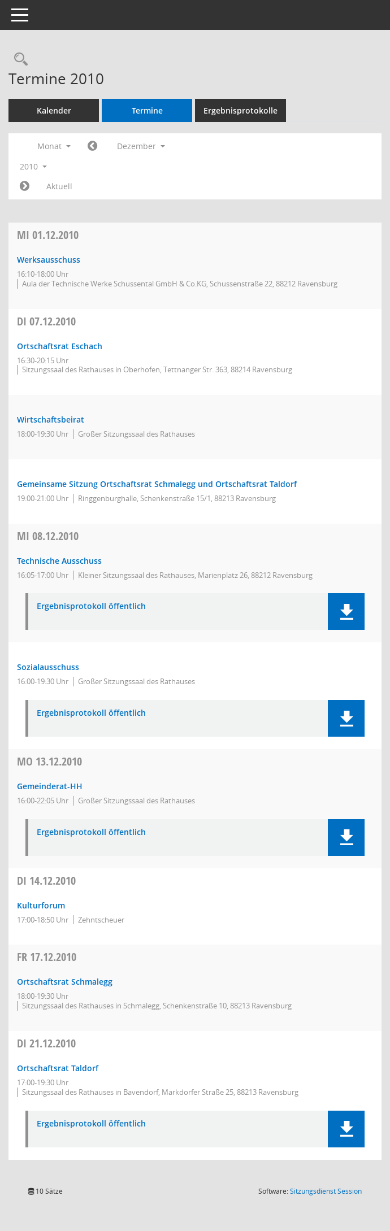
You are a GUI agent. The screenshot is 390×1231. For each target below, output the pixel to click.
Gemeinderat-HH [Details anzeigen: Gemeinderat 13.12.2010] (50, 786)
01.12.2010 (48, 234)
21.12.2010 (46, 1043)
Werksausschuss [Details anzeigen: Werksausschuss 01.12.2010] (48, 259)
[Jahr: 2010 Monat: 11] (92, 146)
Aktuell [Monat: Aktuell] (59, 186)
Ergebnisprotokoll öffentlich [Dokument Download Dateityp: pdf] (91, 606)
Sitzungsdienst (326, 1191)
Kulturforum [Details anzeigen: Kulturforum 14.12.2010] (41, 905)
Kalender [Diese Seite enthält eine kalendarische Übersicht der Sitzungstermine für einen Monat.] (54, 110)
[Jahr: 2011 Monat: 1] (24, 186)
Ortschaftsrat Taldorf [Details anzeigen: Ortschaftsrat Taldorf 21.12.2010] (57, 1068)
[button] (346, 611)
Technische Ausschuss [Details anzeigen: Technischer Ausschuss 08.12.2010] (59, 560)
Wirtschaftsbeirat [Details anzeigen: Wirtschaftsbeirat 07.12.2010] (50, 419)
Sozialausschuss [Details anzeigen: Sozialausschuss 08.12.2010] (48, 667)
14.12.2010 (46, 880)
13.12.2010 (49, 761)
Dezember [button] (141, 146)
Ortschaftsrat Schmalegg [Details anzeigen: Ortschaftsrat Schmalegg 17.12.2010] (64, 981)
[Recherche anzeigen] (18, 59)
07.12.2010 (46, 321)
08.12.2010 (48, 535)
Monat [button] (54, 146)
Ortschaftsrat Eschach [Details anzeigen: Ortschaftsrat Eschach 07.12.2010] (59, 346)
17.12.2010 (46, 956)
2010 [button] (33, 166)
